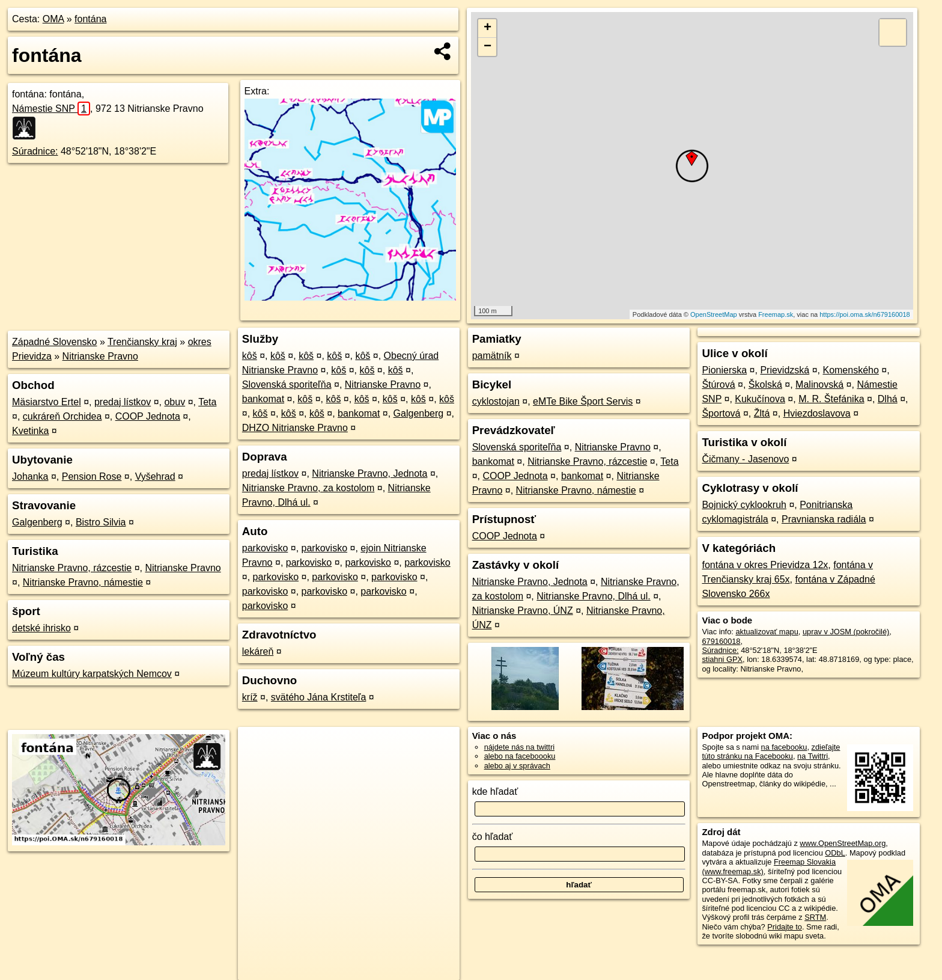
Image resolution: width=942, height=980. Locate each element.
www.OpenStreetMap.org (843, 843)
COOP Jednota (147, 416)
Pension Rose (92, 476)
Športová (721, 413)
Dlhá (888, 399)
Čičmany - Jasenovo (745, 459)
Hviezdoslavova (817, 413)
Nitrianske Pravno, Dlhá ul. (593, 596)
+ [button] (487, 28)
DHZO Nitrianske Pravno (295, 428)
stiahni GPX (722, 659)
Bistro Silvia (101, 522)
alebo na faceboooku (520, 756)
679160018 (721, 641)
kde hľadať (495, 791)
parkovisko (265, 548)
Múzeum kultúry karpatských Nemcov (92, 674)
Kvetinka (30, 431)
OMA (53, 19)
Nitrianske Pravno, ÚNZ (522, 610)
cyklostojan (496, 401)
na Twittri (812, 756)
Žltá (762, 413)
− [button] (487, 47)
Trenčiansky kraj (142, 342)
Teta (207, 402)
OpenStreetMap (713, 314)
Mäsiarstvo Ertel (46, 402)
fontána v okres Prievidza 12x (765, 565)
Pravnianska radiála (824, 519)
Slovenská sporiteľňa (287, 384)
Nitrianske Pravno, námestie (83, 582)
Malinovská (819, 384)
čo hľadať (492, 836)
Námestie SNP (51, 108)
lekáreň (257, 651)
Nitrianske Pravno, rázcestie (72, 568)
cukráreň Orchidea (62, 416)
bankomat (263, 399)
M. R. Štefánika (831, 399)
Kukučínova (760, 399)
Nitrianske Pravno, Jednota (369, 473)
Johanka (30, 476)
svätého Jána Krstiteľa (318, 697)
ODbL (835, 852)
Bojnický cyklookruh (744, 505)
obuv (174, 402)
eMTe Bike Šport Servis (583, 401)
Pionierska (724, 370)
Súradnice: (35, 151)
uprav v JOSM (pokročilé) (846, 631)
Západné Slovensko (54, 342)
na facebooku (784, 747)
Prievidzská (784, 370)
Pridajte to (784, 926)
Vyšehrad (155, 476)
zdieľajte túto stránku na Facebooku (771, 752)
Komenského (850, 370)
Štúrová (718, 384)
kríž (250, 697)
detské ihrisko (41, 628)
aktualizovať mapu (766, 631)
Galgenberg (37, 522)
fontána (90, 19)
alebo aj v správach (517, 765)
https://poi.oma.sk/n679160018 (864, 314)
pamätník (492, 356)
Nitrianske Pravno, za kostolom (308, 488)
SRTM (815, 917)
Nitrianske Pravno (100, 356)
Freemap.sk (775, 314)
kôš (249, 356)
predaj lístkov (122, 402)
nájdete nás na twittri (519, 747)
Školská (765, 384)
